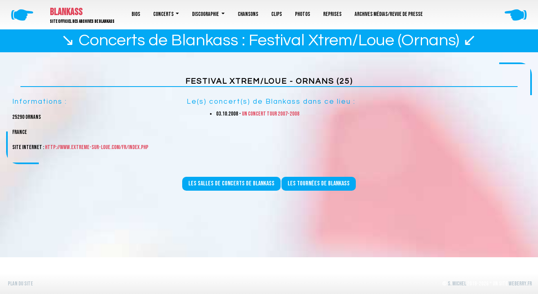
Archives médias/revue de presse (389, 14)
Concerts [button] (163, 14)
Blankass (66, 12)
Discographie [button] (206, 14)
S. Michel (457, 283)
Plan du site (20, 283)
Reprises (332, 14)
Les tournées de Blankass (319, 183)
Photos (302, 14)
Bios (136, 14)
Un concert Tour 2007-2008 (270, 113)
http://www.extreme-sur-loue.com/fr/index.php (96, 147)
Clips (276, 14)
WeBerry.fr (520, 283)
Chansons (248, 14)
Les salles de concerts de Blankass (231, 183)
